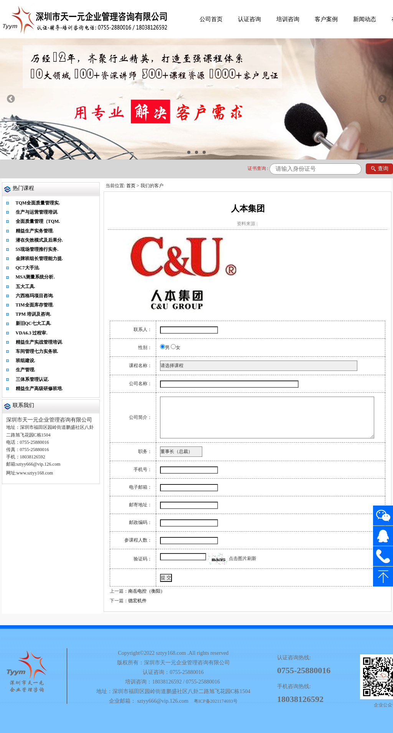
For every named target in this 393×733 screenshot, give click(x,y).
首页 (130, 185)
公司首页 (211, 19)
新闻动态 (364, 19)
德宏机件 (137, 600)
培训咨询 (287, 19)
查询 (379, 169)
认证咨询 (249, 19)
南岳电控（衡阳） (146, 591)
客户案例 (326, 19)
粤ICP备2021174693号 (216, 701)
